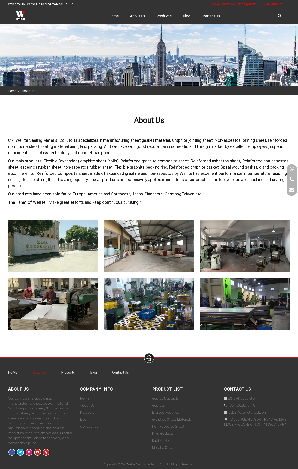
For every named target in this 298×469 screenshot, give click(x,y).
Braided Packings (165, 412)
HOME (12, 372)
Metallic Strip (162, 447)
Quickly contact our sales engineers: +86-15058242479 (246, 4)
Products (164, 15)
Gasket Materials (165, 398)
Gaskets (158, 405)
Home (114, 15)
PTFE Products (163, 433)
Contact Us (210, 15)
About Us (137, 15)
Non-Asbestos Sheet (168, 426)
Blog (186, 15)
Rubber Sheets (163, 440)
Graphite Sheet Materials (171, 419)
